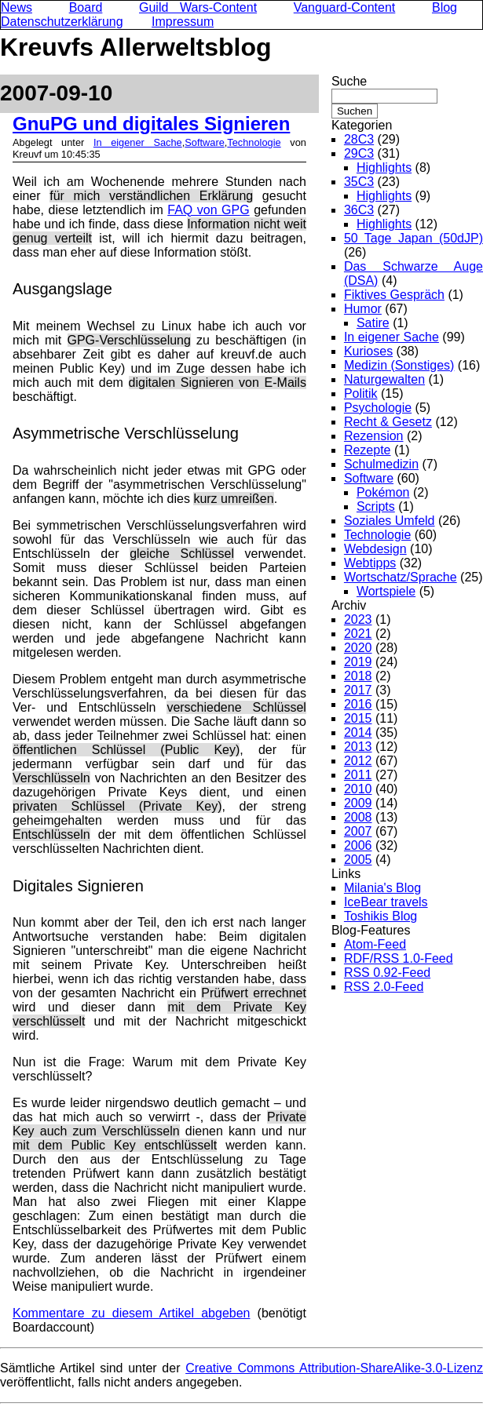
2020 (358, 647)
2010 (358, 789)
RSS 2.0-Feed (383, 986)
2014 (358, 732)
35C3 (359, 181)
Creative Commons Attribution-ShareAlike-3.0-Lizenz (334, 1368)
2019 (358, 662)
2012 (358, 760)
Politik (361, 393)
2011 (358, 775)
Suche (349, 81)
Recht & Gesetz (388, 421)
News (16, 7)
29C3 (359, 153)
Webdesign (375, 549)
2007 (358, 831)
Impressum (183, 21)
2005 (358, 859)
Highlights (384, 167)
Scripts (376, 506)
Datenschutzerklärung (62, 21)
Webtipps (370, 563)
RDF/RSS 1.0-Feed (398, 958)
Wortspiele (386, 591)
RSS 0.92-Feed (387, 972)
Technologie (253, 142)
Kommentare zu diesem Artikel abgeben (131, 1313)
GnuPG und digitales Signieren (151, 123)
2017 (358, 690)
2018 (358, 676)
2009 (358, 803)
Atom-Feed (375, 944)
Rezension (374, 436)
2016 (358, 704)
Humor (363, 308)
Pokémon (383, 492)
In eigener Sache (137, 142)
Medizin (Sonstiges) (399, 365)
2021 (358, 633)
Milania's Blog (382, 887)
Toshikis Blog (380, 916)
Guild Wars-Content (198, 7)
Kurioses (368, 351)
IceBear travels (386, 902)
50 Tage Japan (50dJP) (413, 238)
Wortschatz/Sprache (400, 577)
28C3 (359, 139)
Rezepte (367, 450)
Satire (373, 323)
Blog (444, 7)
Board (86, 7)
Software (205, 142)
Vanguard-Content (345, 7)
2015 (358, 718)
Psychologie (378, 407)
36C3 (359, 210)
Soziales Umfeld (389, 520)
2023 (358, 619)
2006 (358, 845)
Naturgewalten (384, 379)
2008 (358, 817)
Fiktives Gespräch (394, 294)
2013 (358, 746)
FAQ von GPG (208, 210)
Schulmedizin (381, 464)
